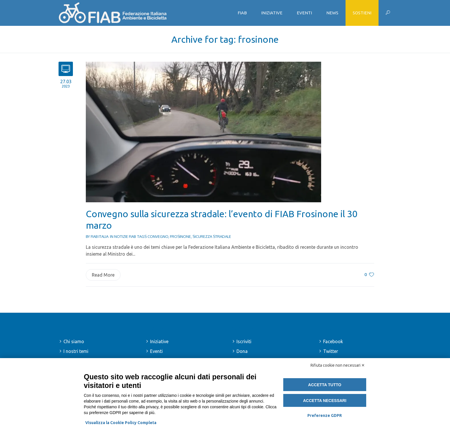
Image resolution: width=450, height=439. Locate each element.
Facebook (333, 341)
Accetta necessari (324, 400)
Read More (103, 274)
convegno (158, 236)
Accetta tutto (325, 384)
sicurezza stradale (212, 236)
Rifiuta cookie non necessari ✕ (338, 365)
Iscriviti (243, 341)
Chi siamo (73, 341)
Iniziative (159, 341)
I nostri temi (75, 351)
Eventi (156, 351)
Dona (242, 351)
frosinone (180, 236)
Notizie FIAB (125, 236)
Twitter (330, 351)
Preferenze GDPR (324, 415)
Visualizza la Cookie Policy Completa (120, 422)
